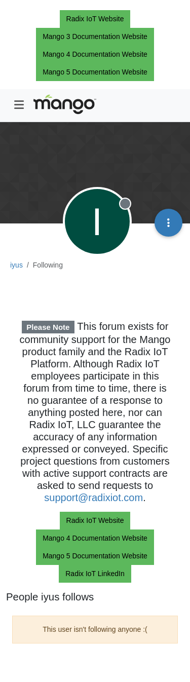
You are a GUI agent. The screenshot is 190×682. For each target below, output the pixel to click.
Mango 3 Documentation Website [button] (95, 36)
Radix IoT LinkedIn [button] (94, 574)
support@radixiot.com (93, 497)
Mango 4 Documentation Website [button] (95, 54)
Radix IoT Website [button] (95, 19)
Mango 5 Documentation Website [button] (95, 72)
